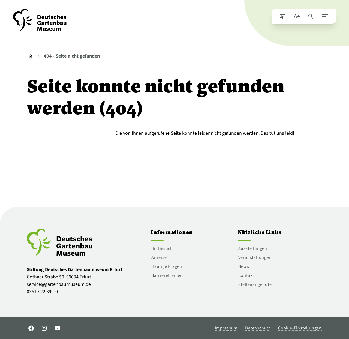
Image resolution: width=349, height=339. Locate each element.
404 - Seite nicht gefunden (72, 56)
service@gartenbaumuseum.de (59, 284)
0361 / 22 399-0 (42, 291)
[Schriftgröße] (296, 16)
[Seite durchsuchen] (310, 16)
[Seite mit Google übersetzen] (282, 16)
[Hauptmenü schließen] (325, 16)
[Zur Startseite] (40, 23)
